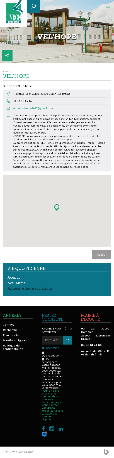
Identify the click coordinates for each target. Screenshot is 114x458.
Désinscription (51, 352)
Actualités (16, 283)
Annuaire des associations (29, 288)
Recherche (10, 330)
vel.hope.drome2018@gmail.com (33, 108)
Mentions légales (15, 340)
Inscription (52, 347)
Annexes (12, 315)
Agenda (14, 277)
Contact (8, 324)
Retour (102, 254)
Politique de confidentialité (13, 347)
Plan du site (11, 335)
